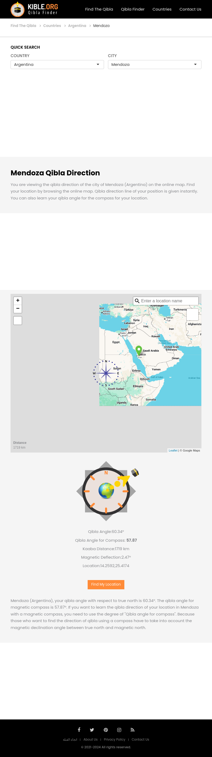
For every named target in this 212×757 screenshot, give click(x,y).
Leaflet (173, 450)
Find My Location (106, 584)
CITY (112, 55)
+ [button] (18, 301)
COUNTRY (20, 55)
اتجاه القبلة (70, 739)
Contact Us (190, 9)
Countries (162, 9)
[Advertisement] (106, 118)
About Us (90, 739)
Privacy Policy (114, 739)
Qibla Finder (132, 9)
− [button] (18, 309)
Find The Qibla (99, 9)
